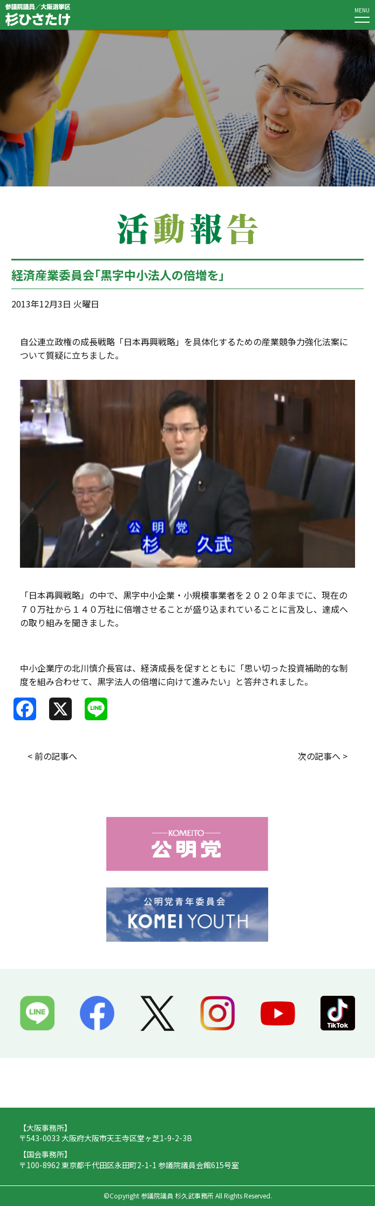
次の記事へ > (322, 755)
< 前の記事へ (52, 755)
